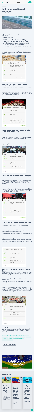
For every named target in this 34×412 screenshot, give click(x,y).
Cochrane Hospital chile (18, 335)
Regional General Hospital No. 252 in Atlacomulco (7, 338)
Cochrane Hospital (10, 180)
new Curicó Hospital (5, 225)
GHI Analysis (3, 6)
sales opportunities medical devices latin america (18, 338)
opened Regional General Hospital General (20, 133)
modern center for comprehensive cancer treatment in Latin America (13, 42)
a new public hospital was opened (9, 87)
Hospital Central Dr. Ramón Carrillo (25, 335)
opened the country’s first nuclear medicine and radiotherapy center (21, 272)
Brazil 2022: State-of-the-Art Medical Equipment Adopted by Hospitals (17, 362)
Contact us (3, 328)
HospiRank (23, 328)
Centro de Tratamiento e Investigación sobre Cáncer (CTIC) (8, 335)
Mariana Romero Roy (4, 13)
